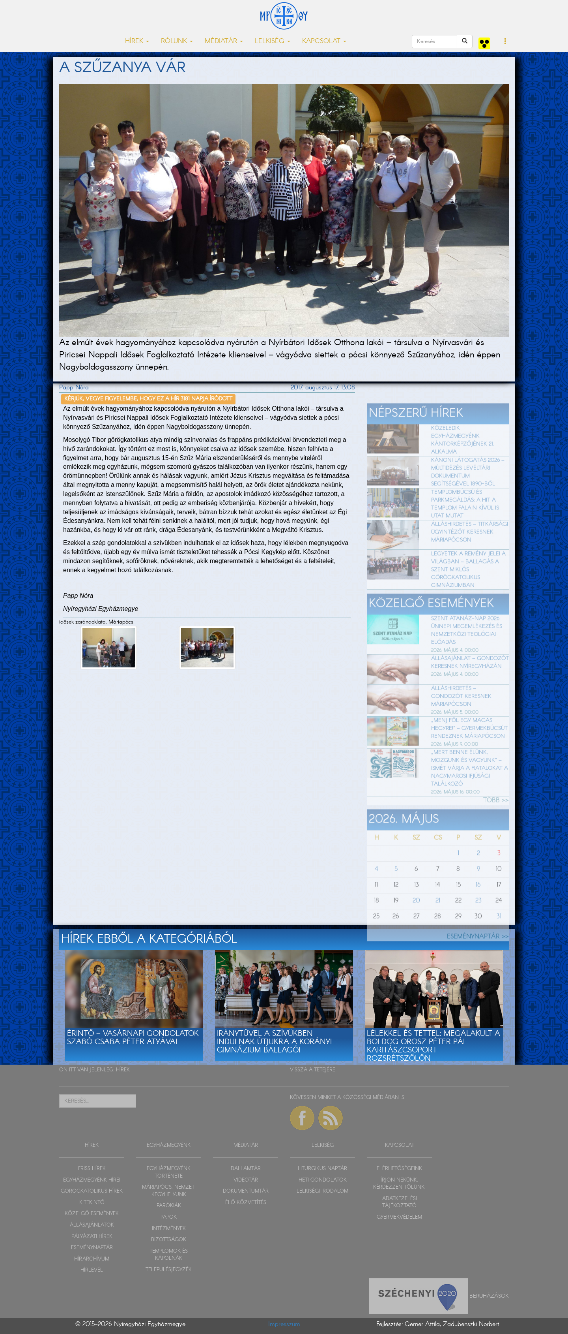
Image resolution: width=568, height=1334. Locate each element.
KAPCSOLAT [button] (324, 41)
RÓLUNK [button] (177, 41)
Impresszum (284, 1324)
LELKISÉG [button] (272, 41)
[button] (505, 42)
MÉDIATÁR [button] (224, 41)
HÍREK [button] (137, 41)
